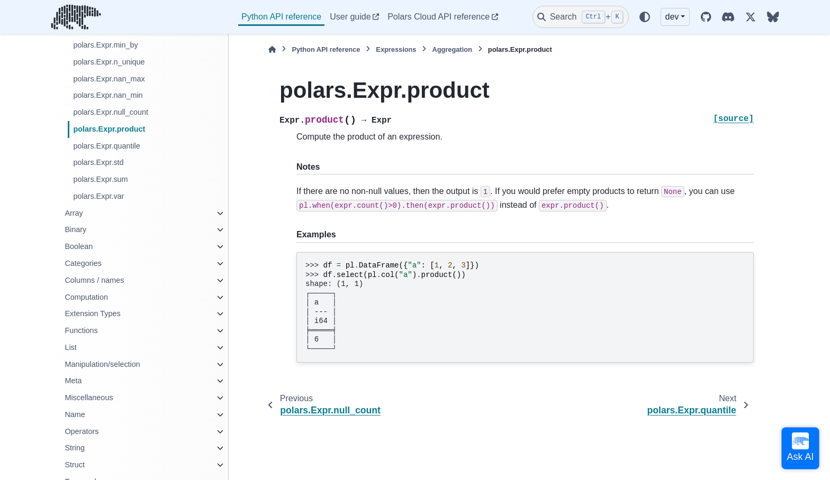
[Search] (581, 17)
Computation (86, 297)
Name (75, 414)
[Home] (272, 49)
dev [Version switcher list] (672, 16)
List (70, 347)
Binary (75, 229)
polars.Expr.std (98, 162)
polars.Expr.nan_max (109, 79)
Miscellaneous (89, 397)
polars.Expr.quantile (106, 146)
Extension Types (92, 313)
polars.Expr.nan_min (107, 95)
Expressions (396, 49)
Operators (81, 431)
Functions (81, 330)
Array (74, 213)
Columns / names (94, 280)
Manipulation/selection (102, 364)
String (75, 448)
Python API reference (281, 16)
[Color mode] (644, 17)
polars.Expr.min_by (105, 45)
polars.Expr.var (98, 196)
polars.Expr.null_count (110, 112)
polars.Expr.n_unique (109, 62)
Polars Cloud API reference (438, 16)
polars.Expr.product (109, 129)
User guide (350, 16)
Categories (83, 263)
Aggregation (452, 49)
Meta (73, 380)
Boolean (79, 246)
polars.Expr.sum (100, 179)
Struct (75, 464)
